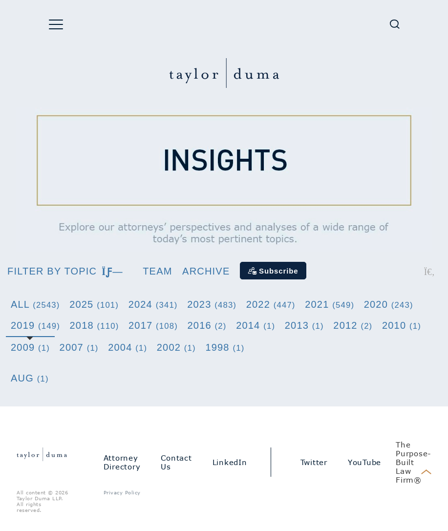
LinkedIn (230, 462)
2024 (153, 304)
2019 (35, 325)
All (35, 304)
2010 (401, 325)
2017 (153, 325)
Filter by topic (65, 271)
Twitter (313, 462)
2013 (304, 325)
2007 (79, 347)
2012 (352, 325)
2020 (388, 304)
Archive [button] (206, 271)
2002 (176, 347)
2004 (127, 347)
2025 (94, 304)
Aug (30, 378)
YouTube (364, 462)
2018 (94, 325)
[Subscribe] (273, 270)
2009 (30, 347)
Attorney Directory (122, 462)
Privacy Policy (122, 492)
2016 (207, 325)
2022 (271, 304)
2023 (211, 304)
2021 (329, 304)
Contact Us (176, 462)
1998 (224, 347)
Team (157, 271)
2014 (255, 325)
